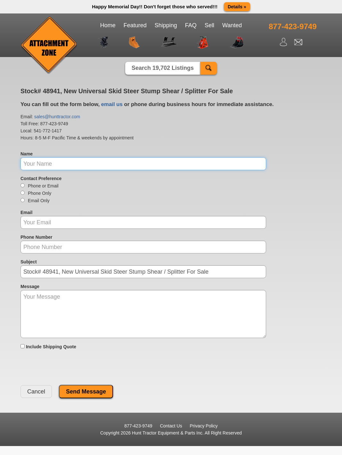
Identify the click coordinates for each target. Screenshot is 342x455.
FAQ (191, 25)
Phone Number (36, 237)
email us (112, 104)
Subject (28, 261)
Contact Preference (40, 178)
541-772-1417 (47, 130)
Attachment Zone (49, 45)
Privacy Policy (204, 425)
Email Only (35, 200)
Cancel (36, 391)
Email (26, 212)
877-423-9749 (54, 123)
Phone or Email (39, 185)
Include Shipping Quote (48, 346)
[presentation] (69, 367)
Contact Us (171, 425)
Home (108, 25)
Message (29, 286)
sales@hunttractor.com (57, 116)
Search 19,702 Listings (163, 68)
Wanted (232, 25)
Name (26, 153)
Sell (209, 25)
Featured (135, 25)
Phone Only (35, 193)
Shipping (166, 25)
